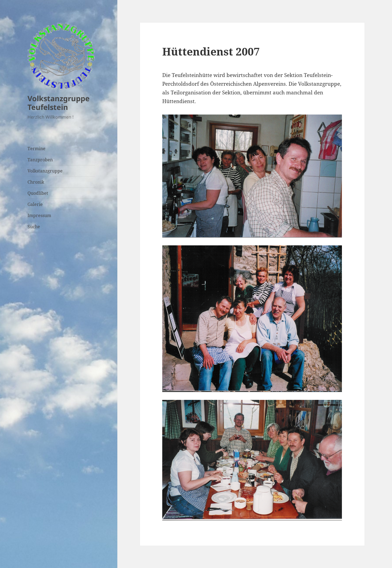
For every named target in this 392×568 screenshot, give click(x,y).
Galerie (35, 204)
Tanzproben (40, 160)
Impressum (39, 215)
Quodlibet (37, 193)
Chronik (35, 182)
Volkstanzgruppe (45, 171)
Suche (33, 227)
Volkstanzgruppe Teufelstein (58, 102)
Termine (36, 149)
